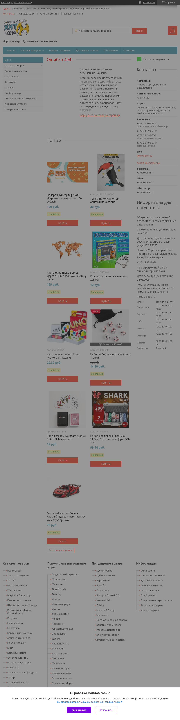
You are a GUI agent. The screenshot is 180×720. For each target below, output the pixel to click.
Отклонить (106, 710)
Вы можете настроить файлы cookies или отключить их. (88, 702)
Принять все (78, 710)
